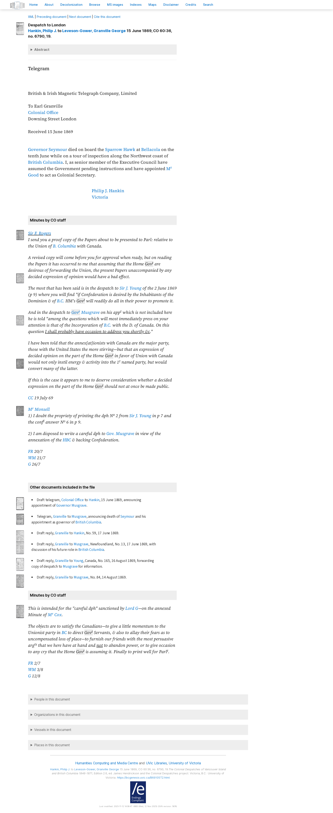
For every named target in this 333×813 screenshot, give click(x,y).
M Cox (55, 615)
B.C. (60, 301)
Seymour (127, 516)
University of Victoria (185, 763)
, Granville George (94, 30)
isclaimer (171, 4)
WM (32, 458)
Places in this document (52, 745)
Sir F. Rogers (39, 233)
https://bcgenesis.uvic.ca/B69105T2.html (143, 777)
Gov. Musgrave (120, 433)
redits (190, 4)
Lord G (131, 608)
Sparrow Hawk (120, 149)
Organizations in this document (57, 715)
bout (49, 4)
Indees (136, 4)
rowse (94, 4)
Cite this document (107, 16)
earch (208, 4)
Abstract (41, 49)
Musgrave (85, 312)
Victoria (100, 197)
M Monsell (39, 409)
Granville (59, 516)
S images (115, 4)
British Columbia (45, 162)
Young (78, 560)
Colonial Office (43, 112)
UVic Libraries (156, 763)
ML (31, 16)
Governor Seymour (47, 149)
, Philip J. (42, 30)
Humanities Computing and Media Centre (106, 763)
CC (30, 398)
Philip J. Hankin (108, 191)
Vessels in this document (52, 730)
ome (33, 4)
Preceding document (51, 16)
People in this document (52, 699)
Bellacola (150, 149)
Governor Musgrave (71, 505)
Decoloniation (71, 4)
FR (30, 451)
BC (64, 632)
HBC (67, 440)
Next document (80, 16)
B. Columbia (64, 246)
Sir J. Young (130, 288)
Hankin (94, 500)
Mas (152, 4)
